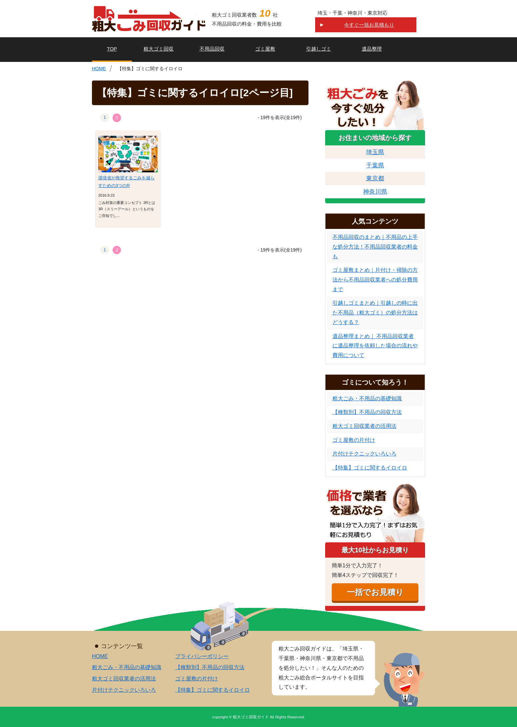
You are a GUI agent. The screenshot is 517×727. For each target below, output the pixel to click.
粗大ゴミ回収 (159, 49)
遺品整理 (372, 49)
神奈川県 (375, 191)
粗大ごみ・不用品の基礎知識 (367, 398)
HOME (99, 68)
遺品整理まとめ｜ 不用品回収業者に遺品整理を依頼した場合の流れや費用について (375, 345)
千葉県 (375, 165)
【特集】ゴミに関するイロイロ (369, 467)
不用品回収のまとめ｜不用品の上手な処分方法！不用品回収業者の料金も (375, 246)
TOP (112, 49)
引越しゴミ (318, 49)
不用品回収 (212, 49)
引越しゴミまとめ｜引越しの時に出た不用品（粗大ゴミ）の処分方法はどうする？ (375, 312)
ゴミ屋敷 (265, 49)
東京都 (375, 178)
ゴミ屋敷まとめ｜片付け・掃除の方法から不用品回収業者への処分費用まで (375, 279)
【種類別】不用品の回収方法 (367, 412)
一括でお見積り (375, 592)
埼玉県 (375, 152)
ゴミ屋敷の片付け (353, 440)
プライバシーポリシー (202, 656)
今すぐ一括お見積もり (369, 25)
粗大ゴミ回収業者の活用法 (364, 426)
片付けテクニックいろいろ (364, 453)
